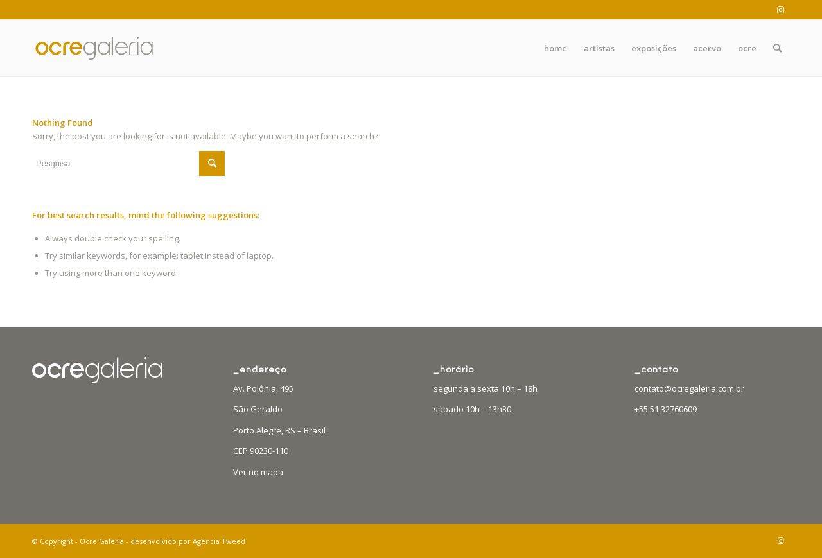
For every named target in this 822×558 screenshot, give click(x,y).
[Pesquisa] (777, 48)
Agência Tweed (219, 541)
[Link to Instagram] (780, 9)
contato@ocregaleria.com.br (689, 388)
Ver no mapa (258, 472)
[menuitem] (555, 48)
